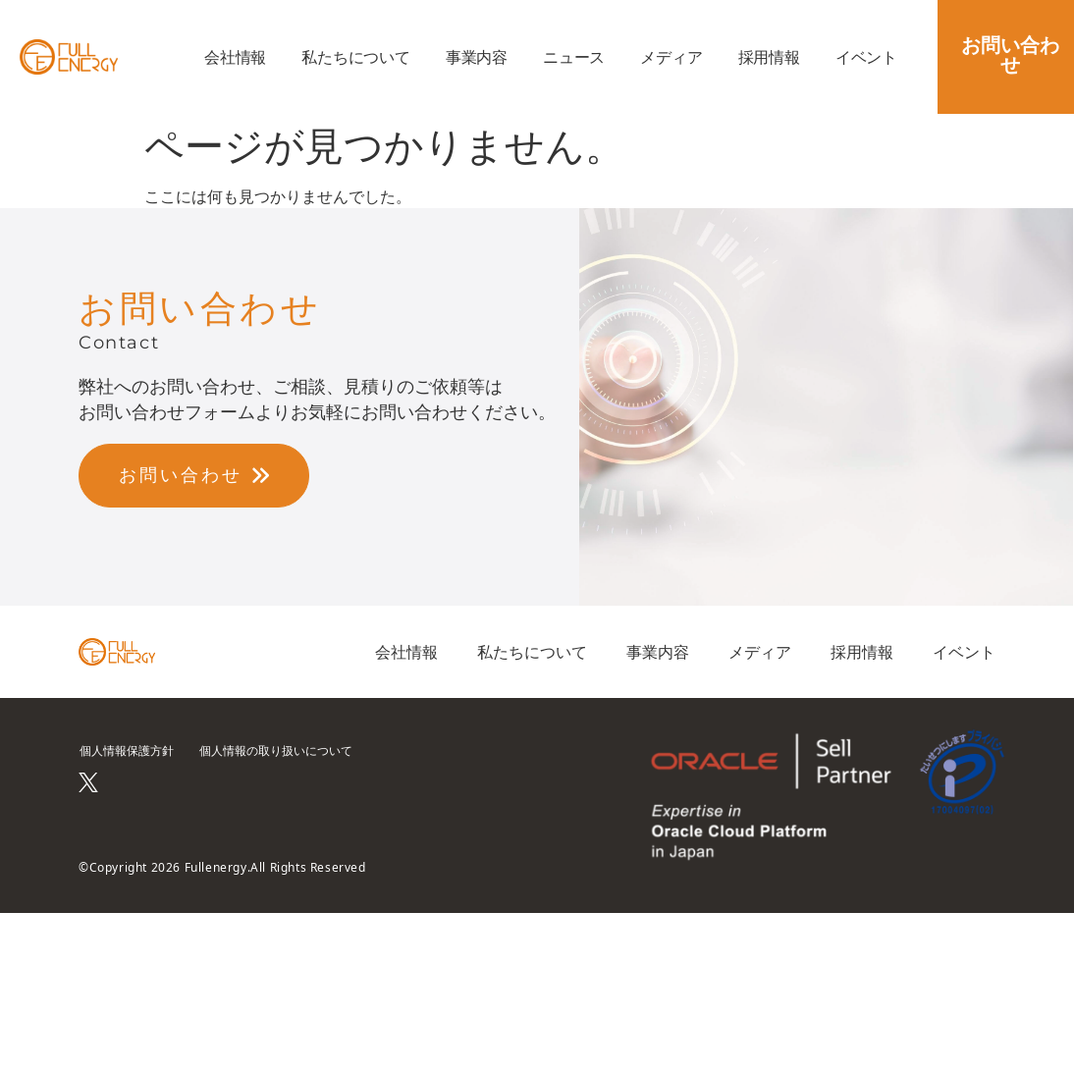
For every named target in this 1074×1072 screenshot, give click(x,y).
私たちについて (355, 57)
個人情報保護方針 (127, 750)
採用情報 (769, 57)
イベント (866, 57)
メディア (671, 57)
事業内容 (477, 57)
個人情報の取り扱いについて (275, 750)
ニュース (574, 57)
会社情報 (235, 57)
